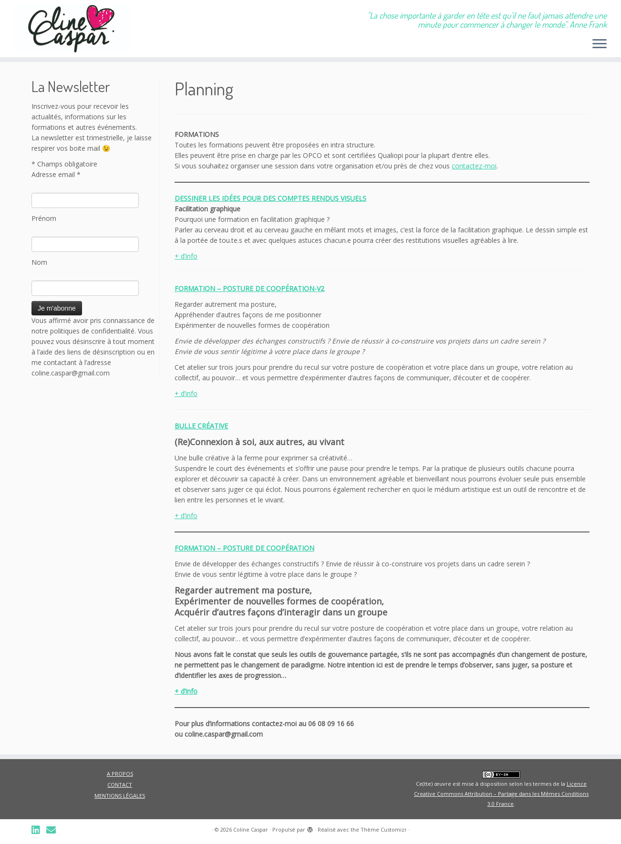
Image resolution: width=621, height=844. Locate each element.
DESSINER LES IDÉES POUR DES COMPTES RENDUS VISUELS (270, 198)
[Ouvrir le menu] (599, 44)
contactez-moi (474, 165)
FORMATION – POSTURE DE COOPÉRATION (244, 547)
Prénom (43, 218)
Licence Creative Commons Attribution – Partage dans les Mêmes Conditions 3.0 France (501, 793)
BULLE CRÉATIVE (201, 425)
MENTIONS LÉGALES (119, 795)
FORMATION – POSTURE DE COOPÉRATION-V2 (249, 288)
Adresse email (56, 174)
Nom (39, 262)
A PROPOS (120, 773)
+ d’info (186, 255)
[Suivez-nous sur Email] (54, 830)
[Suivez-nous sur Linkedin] (38, 830)
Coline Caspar (250, 829)
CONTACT (119, 784)
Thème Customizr (384, 829)
